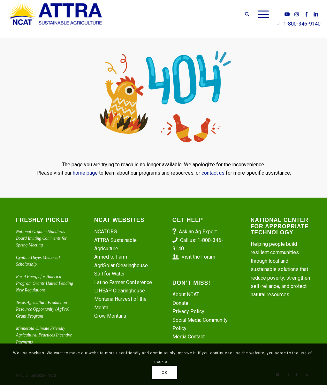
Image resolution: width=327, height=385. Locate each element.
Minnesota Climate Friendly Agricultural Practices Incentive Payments (44, 335)
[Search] (247, 14)
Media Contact (188, 337)
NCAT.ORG (105, 232)
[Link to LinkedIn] (316, 14)
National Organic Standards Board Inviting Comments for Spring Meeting (41, 238)
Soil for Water (109, 274)
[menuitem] (247, 14)
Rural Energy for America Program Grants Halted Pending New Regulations (44, 283)
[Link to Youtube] (287, 14)
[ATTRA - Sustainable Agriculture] (55, 14)
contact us (213, 173)
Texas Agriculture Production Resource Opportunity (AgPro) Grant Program (42, 309)
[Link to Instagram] (296, 14)
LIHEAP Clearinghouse (119, 291)
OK (164, 372)
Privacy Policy (188, 311)
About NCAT (185, 294)
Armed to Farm (110, 257)
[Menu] (261, 14)
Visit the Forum (198, 257)
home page (85, 173)
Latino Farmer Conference (123, 282)
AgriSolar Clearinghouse (121, 265)
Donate (180, 303)
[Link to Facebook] (306, 14)
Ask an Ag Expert (198, 232)
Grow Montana (110, 316)
